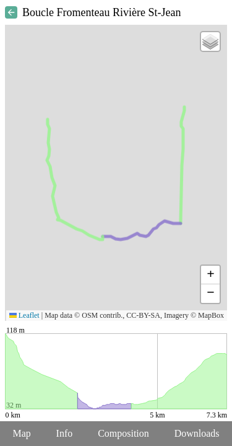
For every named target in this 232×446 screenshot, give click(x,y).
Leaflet (24, 315)
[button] (210, 41)
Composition (123, 433)
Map (21, 433)
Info (64, 433)
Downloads (197, 433)
